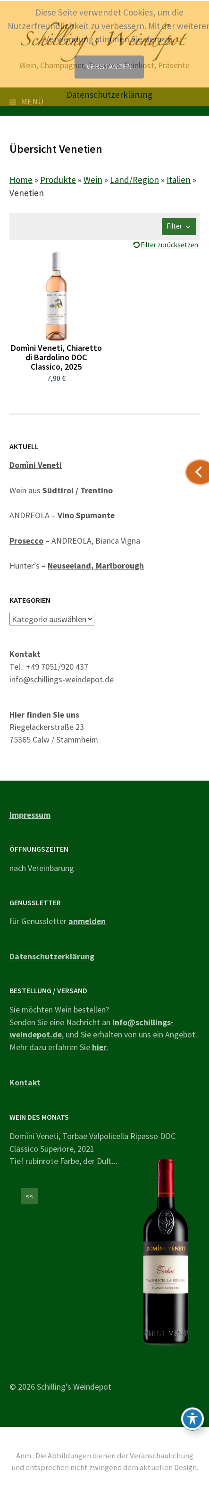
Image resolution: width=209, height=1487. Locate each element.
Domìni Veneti (35, 464)
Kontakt (25, 1082)
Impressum (29, 814)
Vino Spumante (86, 515)
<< (29, 1196)
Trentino (96, 490)
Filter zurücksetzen (169, 244)
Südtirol (58, 490)
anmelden (87, 921)
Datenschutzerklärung (51, 956)
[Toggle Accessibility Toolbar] (192, 1419)
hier (99, 1047)
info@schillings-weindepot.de (61, 679)
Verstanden (109, 66)
